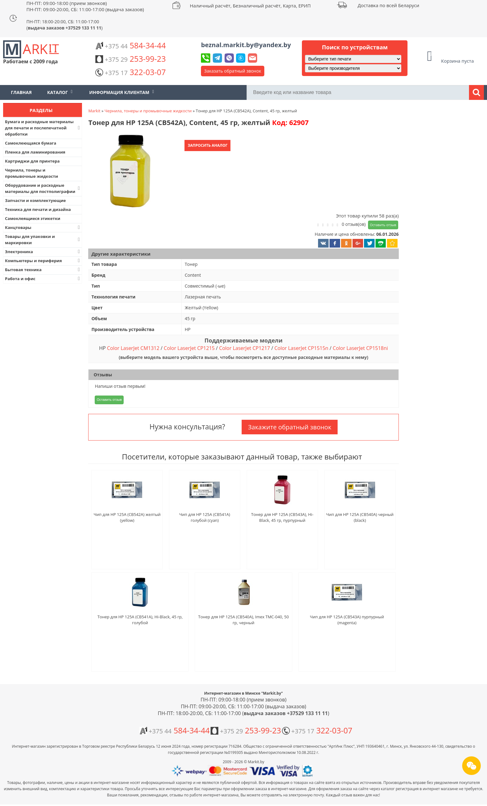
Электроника (43, 251)
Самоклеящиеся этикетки (32, 218)
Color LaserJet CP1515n (301, 348)
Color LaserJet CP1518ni (360, 348)
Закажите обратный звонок (289, 427)
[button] (129, 171)
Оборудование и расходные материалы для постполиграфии (43, 188)
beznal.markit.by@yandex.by (246, 45)
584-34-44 (130, 45)
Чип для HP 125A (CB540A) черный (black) (360, 517)
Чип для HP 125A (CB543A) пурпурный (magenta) (347, 619)
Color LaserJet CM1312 (133, 348)
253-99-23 (130, 58)
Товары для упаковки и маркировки (43, 239)
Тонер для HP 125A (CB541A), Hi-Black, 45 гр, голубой (140, 619)
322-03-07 (130, 72)
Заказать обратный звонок (232, 71)
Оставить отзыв (383, 224)
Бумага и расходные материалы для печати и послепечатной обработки (43, 128)
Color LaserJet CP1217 (244, 348)
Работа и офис (43, 278)
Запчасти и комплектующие (35, 200)
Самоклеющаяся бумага (30, 143)
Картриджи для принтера (32, 161)
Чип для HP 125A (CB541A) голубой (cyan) (204, 517)
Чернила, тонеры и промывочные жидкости (31, 173)
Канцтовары (43, 227)
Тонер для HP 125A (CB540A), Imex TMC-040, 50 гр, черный (243, 619)
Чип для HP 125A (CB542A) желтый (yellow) (127, 517)
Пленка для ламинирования (35, 152)
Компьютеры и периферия (43, 260)
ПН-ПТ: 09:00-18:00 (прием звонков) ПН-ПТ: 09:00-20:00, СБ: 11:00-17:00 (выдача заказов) (85, 6)
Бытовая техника (43, 269)
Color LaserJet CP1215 (189, 348)
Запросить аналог (207, 145)
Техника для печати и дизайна (38, 209)
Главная (21, 92)
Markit (94, 111)
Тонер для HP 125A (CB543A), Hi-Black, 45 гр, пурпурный (282, 517)
